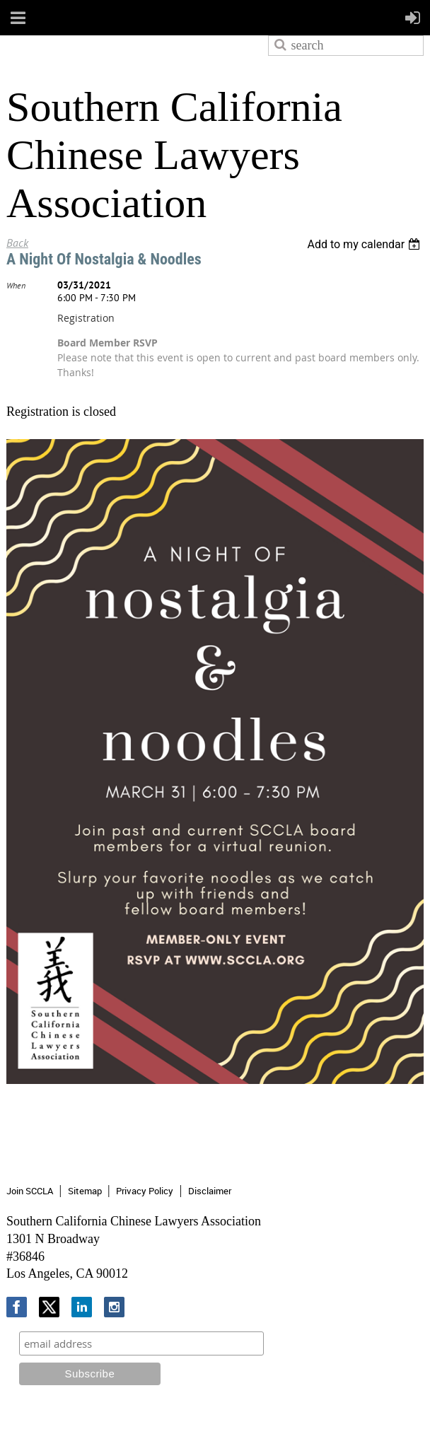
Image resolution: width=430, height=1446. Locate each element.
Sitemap (85, 1190)
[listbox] (365, 244)
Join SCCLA (29, 1190)
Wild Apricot (307, 1418)
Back (17, 242)
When (15, 285)
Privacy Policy (144, 1190)
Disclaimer (209, 1190)
